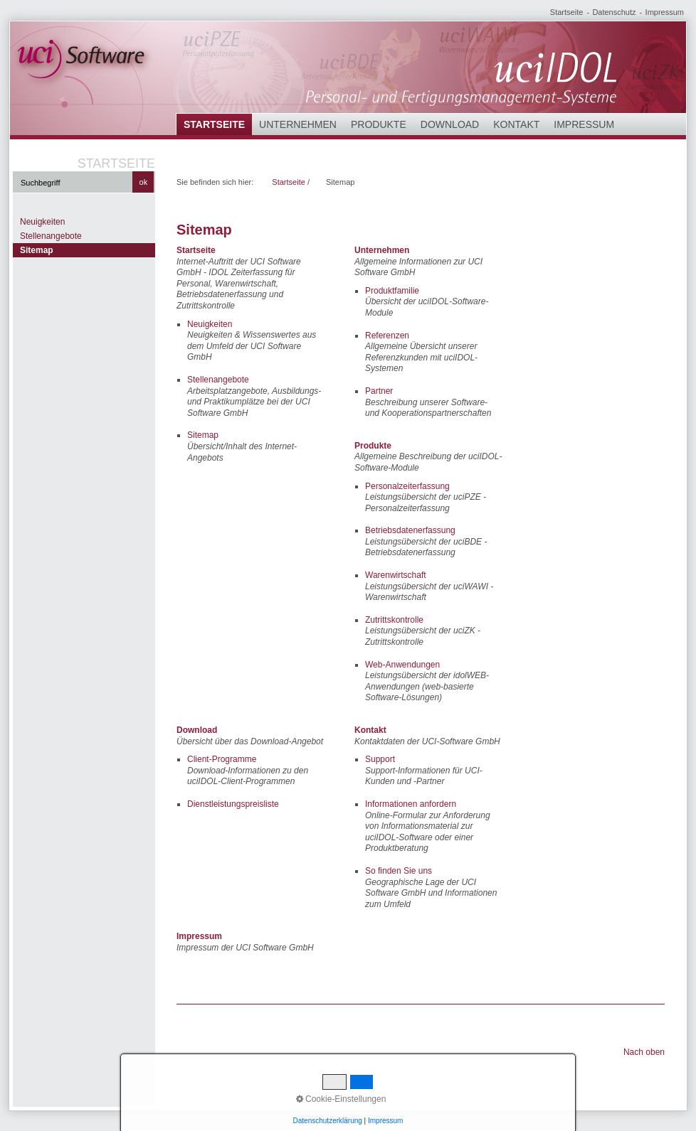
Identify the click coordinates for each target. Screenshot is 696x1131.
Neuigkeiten (42, 222)
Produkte (378, 124)
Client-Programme (221, 759)
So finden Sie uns (398, 871)
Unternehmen (298, 124)
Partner (379, 391)
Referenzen (387, 336)
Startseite (566, 12)
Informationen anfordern (410, 804)
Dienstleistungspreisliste (233, 804)
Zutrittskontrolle (394, 620)
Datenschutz (614, 12)
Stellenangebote (51, 236)
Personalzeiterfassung (407, 486)
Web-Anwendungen (402, 665)
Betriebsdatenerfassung (410, 530)
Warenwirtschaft (395, 575)
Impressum (664, 12)
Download (450, 124)
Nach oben (644, 1052)
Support (380, 759)
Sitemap (36, 250)
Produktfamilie (392, 291)
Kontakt (516, 124)
